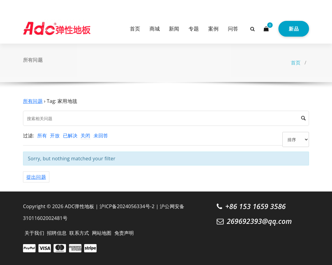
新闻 (174, 28)
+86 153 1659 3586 (255, 206)
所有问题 (33, 101)
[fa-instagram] (35, 6)
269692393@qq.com (259, 221)
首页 (135, 28)
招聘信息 (57, 233)
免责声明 (124, 233)
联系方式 (79, 233)
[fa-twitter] (25, 6)
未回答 (101, 135)
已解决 (70, 135)
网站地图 (102, 233)
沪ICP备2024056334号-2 (127, 206)
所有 (42, 135)
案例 (213, 28)
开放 (55, 135)
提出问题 (36, 177)
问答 (233, 28)
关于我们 (34, 233)
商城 (155, 28)
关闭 (85, 135)
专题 (194, 28)
